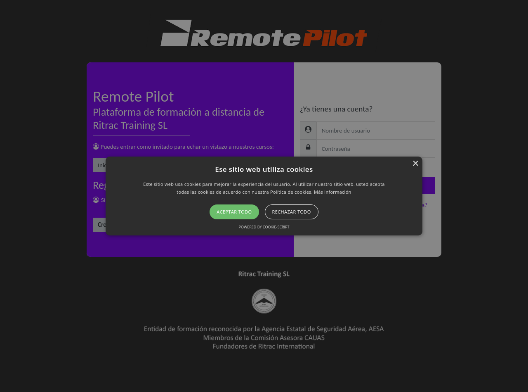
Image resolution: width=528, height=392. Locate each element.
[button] (264, 196)
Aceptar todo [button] (234, 212)
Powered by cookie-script (264, 227)
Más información (332, 192)
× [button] (415, 164)
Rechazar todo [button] (291, 212)
